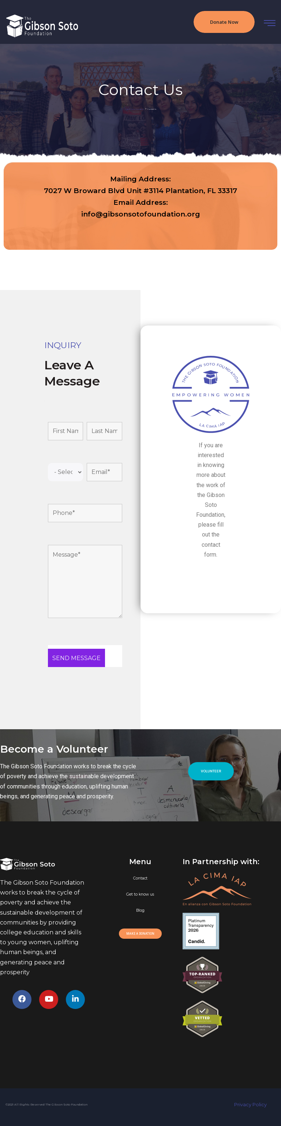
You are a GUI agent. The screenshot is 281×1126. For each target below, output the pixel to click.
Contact (140, 878)
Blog (140, 910)
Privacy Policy (255, 1104)
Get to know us (140, 894)
